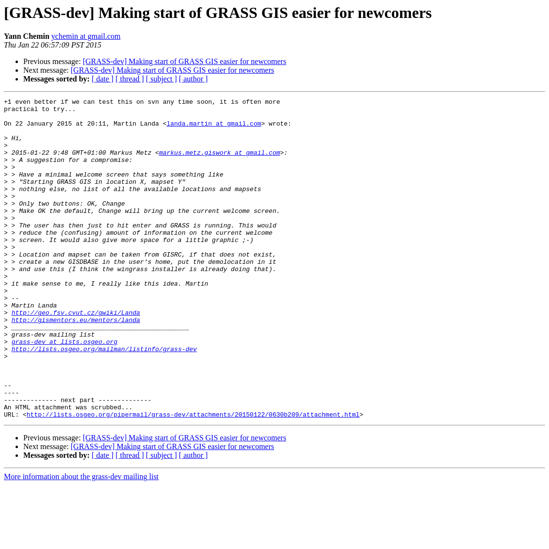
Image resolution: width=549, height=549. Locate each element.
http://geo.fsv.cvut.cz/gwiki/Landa (76, 356)
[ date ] (102, 79)
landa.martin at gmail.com (213, 129)
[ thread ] (129, 79)
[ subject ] (161, 79)
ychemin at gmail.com (86, 36)
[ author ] (193, 79)
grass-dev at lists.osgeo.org (64, 391)
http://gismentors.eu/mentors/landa (76, 364)
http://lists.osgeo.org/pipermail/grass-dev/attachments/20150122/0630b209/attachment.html (193, 478)
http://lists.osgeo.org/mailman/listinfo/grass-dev (104, 399)
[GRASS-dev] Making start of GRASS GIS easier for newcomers (185, 61)
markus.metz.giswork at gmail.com (219, 164)
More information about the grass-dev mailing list (81, 540)
